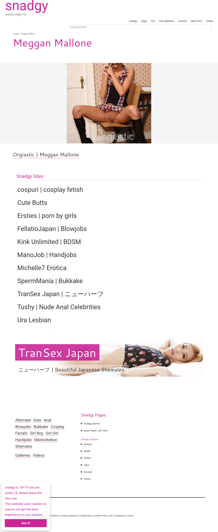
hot (153, 21)
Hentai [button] (85, 478)
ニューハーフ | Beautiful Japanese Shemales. (72, 369)
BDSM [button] (85, 451)
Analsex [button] (86, 444)
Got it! (25, 523)
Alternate (23, 420)
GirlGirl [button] (85, 458)
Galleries (22, 455)
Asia (37, 420)
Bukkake (41, 426)
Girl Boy (36, 433)
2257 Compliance (117, 515)
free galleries (166, 21)
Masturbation (45, 440)
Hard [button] (84, 465)
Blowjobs (23, 426)
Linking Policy (85, 515)
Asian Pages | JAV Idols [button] (94, 430)
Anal (47, 420)
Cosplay (57, 426)
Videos (39, 455)
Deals (209, 21)
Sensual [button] (86, 472)
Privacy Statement (69, 515)
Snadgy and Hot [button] (90, 423)
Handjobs (23, 440)
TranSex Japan (57, 352)
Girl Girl (52, 433)
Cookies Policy (100, 515)
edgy (144, 21)
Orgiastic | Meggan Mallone (46, 154)
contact (182, 21)
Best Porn (196, 21)
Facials (21, 433)
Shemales (23, 446)
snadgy (133, 21)
